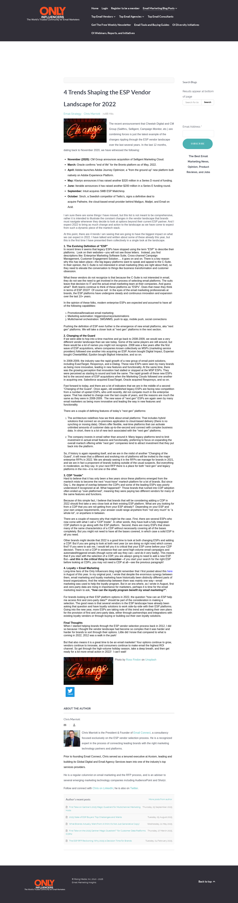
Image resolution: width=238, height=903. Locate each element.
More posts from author (160, 799)
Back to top (207, 881)
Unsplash (150, 659)
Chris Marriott (92, 113)
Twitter (134, 788)
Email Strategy (72, 114)
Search (207, 102)
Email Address (192, 126)
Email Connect (142, 732)
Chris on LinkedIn (103, 788)
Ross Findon (133, 659)
